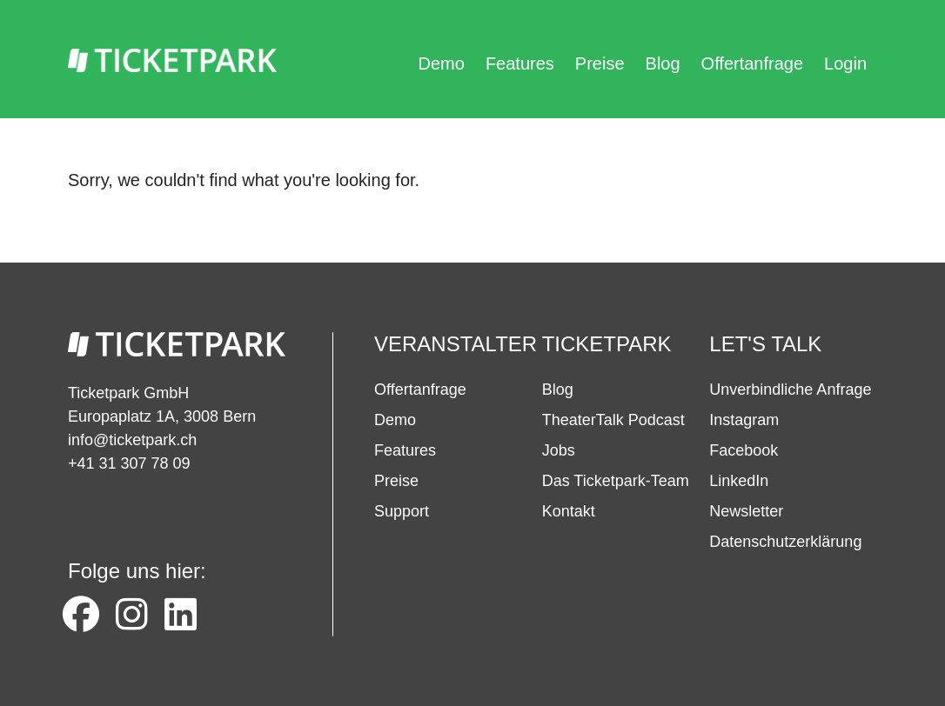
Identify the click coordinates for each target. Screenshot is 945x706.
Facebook (743, 450)
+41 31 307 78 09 (129, 463)
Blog (663, 63)
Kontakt (568, 511)
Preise (600, 63)
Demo (442, 63)
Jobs (558, 450)
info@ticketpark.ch (132, 440)
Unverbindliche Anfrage (790, 389)
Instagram (744, 420)
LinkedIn (738, 481)
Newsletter (746, 511)
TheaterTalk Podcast (613, 420)
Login (845, 63)
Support (401, 511)
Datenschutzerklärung (785, 541)
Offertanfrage (752, 63)
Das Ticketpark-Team (615, 481)
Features (520, 63)
